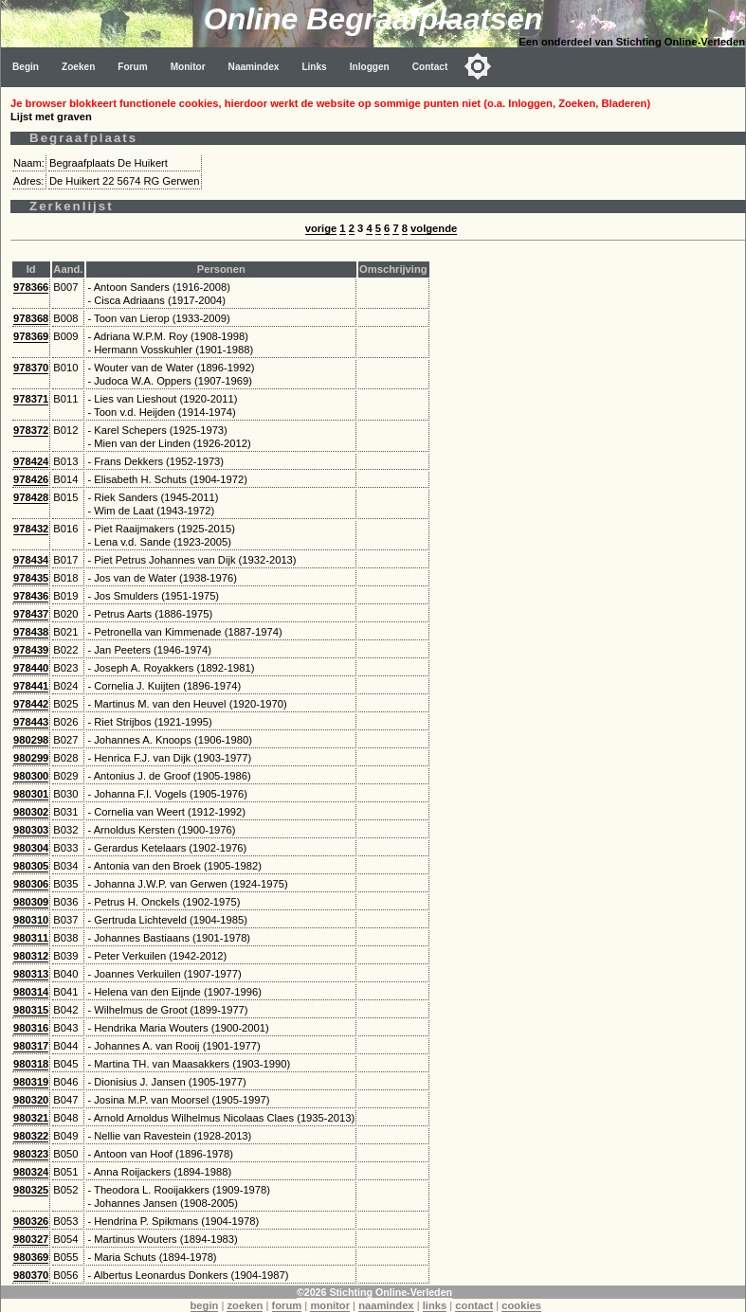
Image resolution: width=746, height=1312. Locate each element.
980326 (30, 1221)
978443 (30, 722)
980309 (30, 902)
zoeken (245, 1305)
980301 (30, 794)
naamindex (385, 1305)
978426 (30, 479)
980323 (30, 1153)
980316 (30, 1027)
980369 (30, 1257)
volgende (433, 228)
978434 (30, 560)
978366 (30, 287)
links (435, 1305)
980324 (30, 1171)
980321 (30, 1117)
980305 (30, 866)
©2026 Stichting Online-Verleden (374, 1292)
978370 (30, 367)
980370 (30, 1275)
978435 (30, 578)
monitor (330, 1305)
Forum (132, 67)
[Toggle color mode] (478, 66)
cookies (521, 1305)
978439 (30, 650)
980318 (30, 1063)
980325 (30, 1189)
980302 (30, 812)
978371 (30, 398)
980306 (30, 884)
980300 (30, 776)
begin (205, 1305)
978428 (30, 497)
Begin (25, 67)
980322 (30, 1135)
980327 (30, 1239)
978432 (30, 528)
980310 (30, 920)
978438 (30, 632)
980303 (30, 830)
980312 (30, 956)
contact (474, 1305)
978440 (30, 668)
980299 (30, 758)
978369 (30, 336)
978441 (30, 686)
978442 (30, 704)
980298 (30, 740)
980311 (30, 938)
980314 (30, 991)
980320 (30, 1099)
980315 (30, 1009)
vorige (321, 228)
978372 (30, 430)
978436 (30, 596)
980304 (30, 848)
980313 (30, 974)
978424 (30, 461)
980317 (30, 1045)
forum (287, 1305)
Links (313, 67)
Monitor (188, 67)
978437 (30, 614)
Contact (430, 67)
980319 (30, 1081)
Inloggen (370, 67)
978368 (30, 318)
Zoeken (78, 67)
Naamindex (254, 67)
